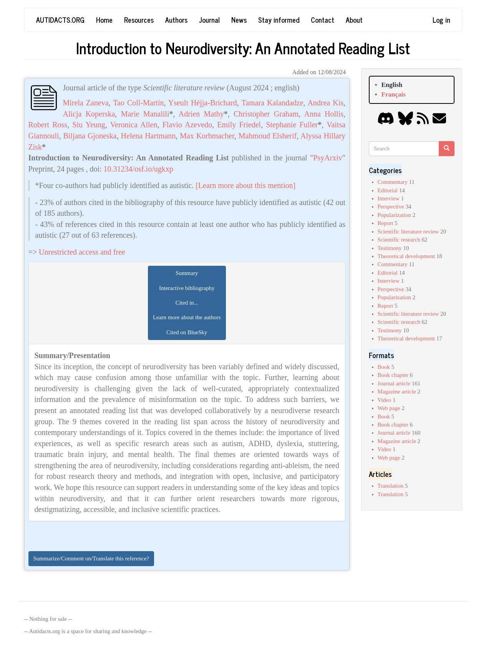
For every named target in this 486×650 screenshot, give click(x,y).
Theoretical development (406, 256)
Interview (389, 198)
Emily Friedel (239, 124)
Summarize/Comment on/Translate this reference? (91, 558)
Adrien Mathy (201, 114)
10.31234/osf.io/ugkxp (138, 169)
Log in (441, 19)
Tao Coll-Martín (138, 102)
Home (104, 19)
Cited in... (187, 303)
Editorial (388, 190)
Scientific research (399, 240)
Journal (209, 19)
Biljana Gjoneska (89, 136)
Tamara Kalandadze (272, 102)
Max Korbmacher (207, 136)
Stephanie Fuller (292, 124)
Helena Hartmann (148, 136)
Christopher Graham (266, 114)
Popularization (394, 215)
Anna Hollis (323, 114)
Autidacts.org (60, 19)
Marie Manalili (145, 114)
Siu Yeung (88, 124)
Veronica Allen (134, 124)
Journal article (394, 383)
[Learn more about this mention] (245, 185)
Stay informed (278, 19)
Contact (322, 19)
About (354, 19)
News (239, 19)
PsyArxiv (327, 157)
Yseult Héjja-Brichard (202, 102)
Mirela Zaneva (86, 102)
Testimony (390, 248)
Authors (176, 19)
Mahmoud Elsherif (268, 136)
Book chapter (393, 375)
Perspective (391, 206)
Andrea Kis (325, 102)
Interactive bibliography (187, 288)
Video (384, 400)
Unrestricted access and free (82, 252)
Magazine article (397, 391)
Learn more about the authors (187, 317)
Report (385, 223)
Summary (187, 273)
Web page (389, 408)
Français (394, 94)
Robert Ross (48, 124)
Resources (139, 19)
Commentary (393, 182)
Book (384, 367)
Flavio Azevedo (187, 124)
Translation (391, 486)
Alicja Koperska (89, 114)
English (392, 84)
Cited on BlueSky (186, 332)
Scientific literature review (408, 231)
